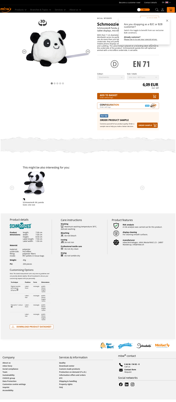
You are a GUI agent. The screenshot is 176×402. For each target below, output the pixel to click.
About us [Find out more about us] (76, 9)
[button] (154, 9)
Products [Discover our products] (21, 9)
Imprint (6, 389)
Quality (62, 365)
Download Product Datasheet (31, 329)
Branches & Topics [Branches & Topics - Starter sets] (41, 9)
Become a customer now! (129, 2)
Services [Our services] (61, 9)
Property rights (65, 386)
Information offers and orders (72, 377)
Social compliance (10, 371)
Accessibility (8, 393)
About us (7, 365)
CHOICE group (9, 380)
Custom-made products (69, 371)
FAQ (61, 389)
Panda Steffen (29, 205)
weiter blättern (88, 54)
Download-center (66, 368)
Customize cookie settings (14, 386)
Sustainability (8, 377)
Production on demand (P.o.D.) (72, 374)
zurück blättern (24, 54)
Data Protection (9, 383)
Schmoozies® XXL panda (119, 205)
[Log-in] (160, 10)
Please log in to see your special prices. (138, 39)
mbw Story (7, 368)
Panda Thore (71, 205)
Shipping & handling (68, 383)
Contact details (150, 2)
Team (5, 374)
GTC (61, 380)
